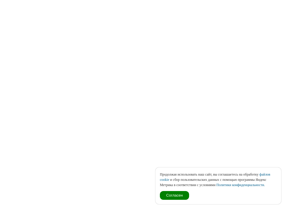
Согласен (174, 195)
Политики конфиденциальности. (240, 185)
